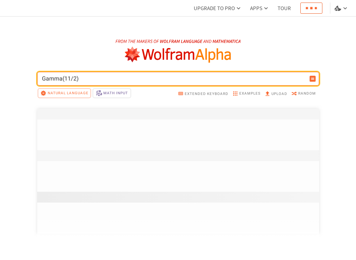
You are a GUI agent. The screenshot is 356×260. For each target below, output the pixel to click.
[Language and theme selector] (341, 8)
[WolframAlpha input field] (173, 79)
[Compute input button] (312, 78)
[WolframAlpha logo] (178, 55)
